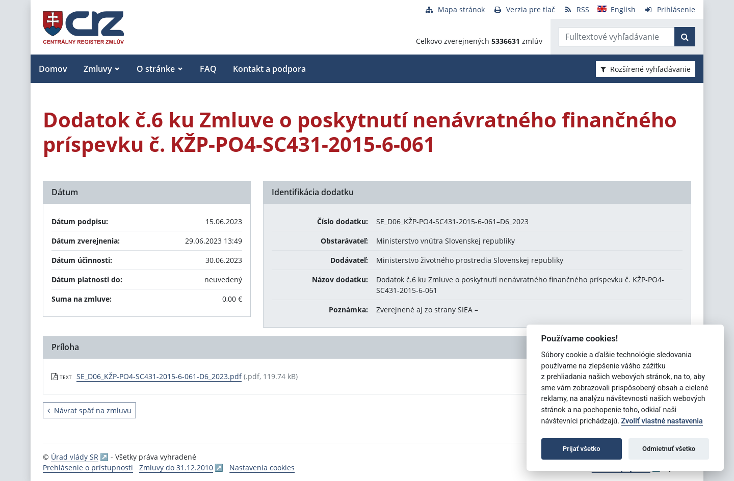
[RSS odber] (576, 9)
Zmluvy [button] (98, 68)
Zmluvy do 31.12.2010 (176, 467)
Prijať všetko (581, 448)
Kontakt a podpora (269, 68)
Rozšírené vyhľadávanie (645, 69)
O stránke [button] (156, 68)
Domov (53, 68)
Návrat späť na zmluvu (89, 410)
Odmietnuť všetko (668, 448)
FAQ (208, 68)
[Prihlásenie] (669, 9)
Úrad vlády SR (74, 457)
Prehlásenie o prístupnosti (88, 467)
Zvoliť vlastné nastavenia (662, 421)
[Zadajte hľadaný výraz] (617, 36)
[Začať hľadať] (684, 36)
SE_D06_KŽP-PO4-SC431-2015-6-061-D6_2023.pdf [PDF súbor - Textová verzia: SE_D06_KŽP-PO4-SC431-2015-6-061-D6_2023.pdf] (159, 376)
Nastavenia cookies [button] (262, 467)
